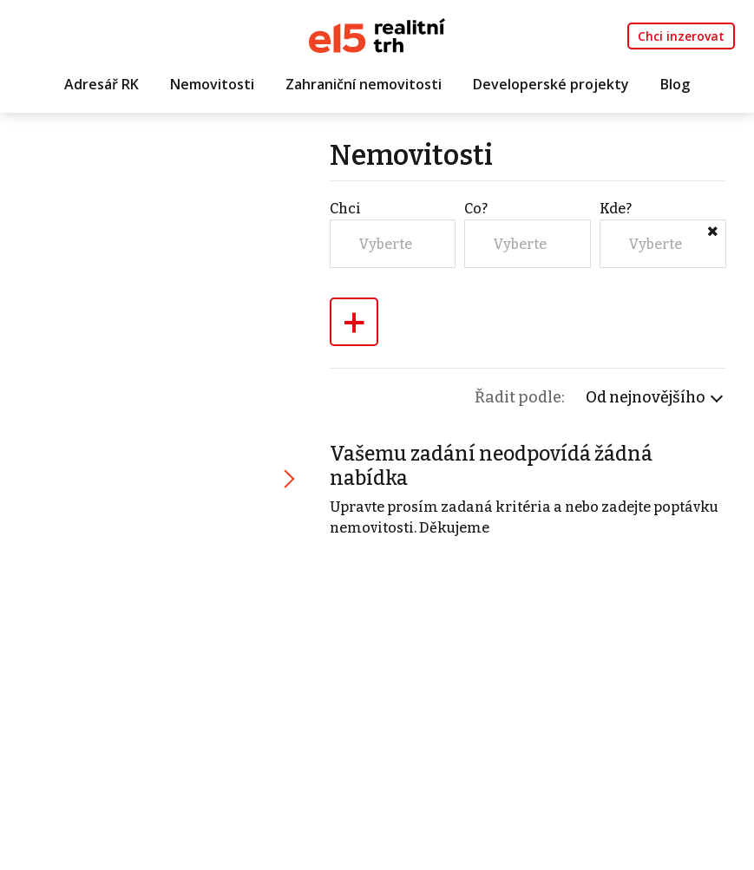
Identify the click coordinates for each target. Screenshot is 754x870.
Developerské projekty (551, 84)
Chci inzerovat (681, 36)
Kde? (616, 208)
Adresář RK (101, 84)
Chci (345, 208)
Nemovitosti (212, 84)
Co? (476, 208)
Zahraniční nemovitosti (363, 84)
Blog (675, 84)
